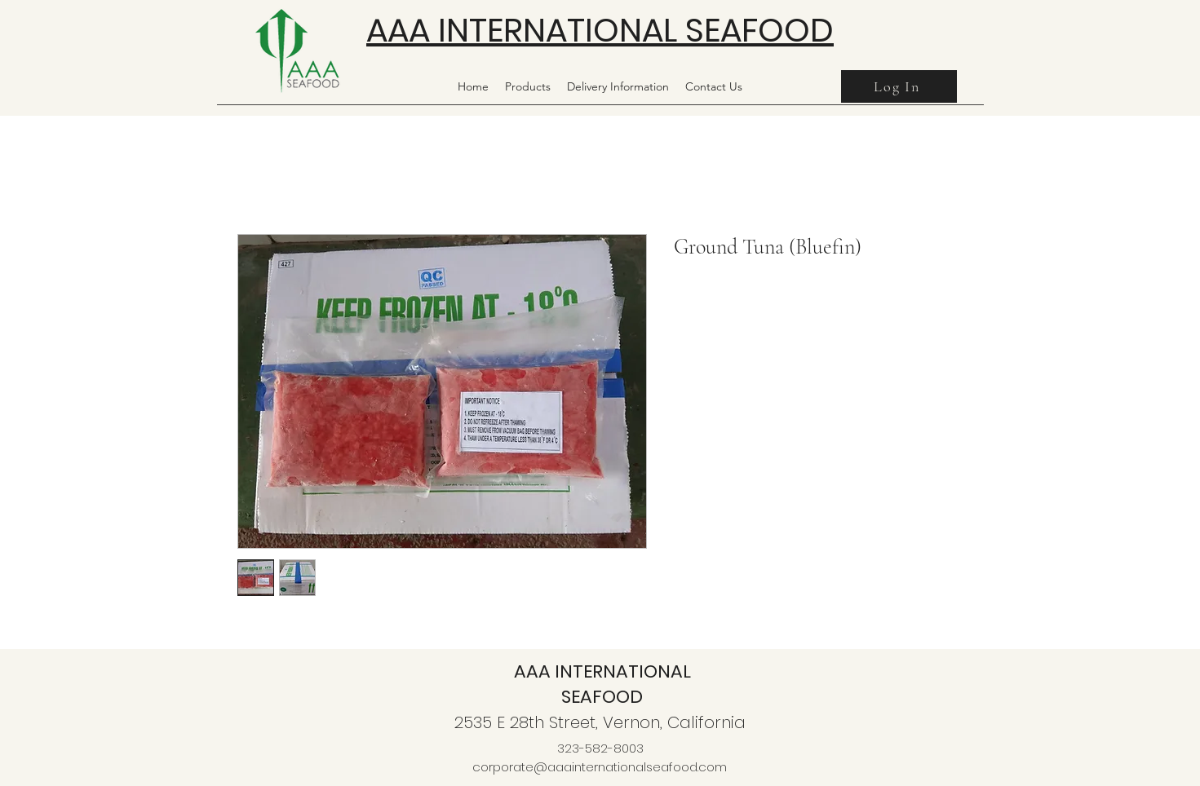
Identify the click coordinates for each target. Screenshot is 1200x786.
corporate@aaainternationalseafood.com (599, 766)
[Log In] (899, 86)
